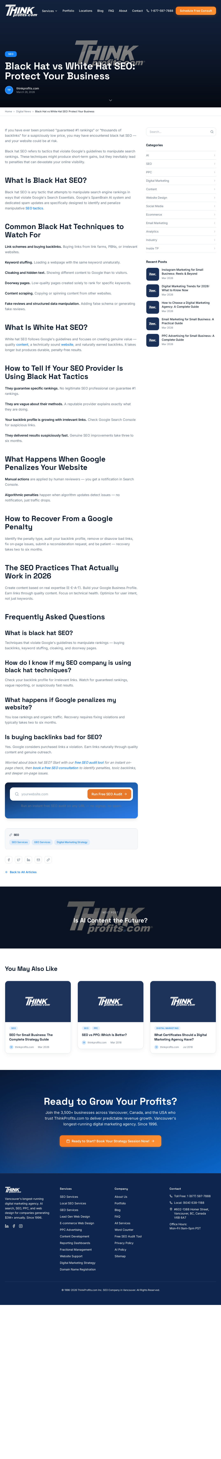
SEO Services (20, 848)
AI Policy (120, 1249)
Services (50, 11)
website (67, 344)
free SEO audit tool (89, 762)
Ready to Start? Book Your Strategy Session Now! (110, 1147)
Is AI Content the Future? (110, 920)
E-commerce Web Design (77, 1223)
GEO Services (42, 848)
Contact (137, 10)
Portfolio (68, 10)
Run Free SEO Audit (109, 794)
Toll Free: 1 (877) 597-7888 (190, 1196)
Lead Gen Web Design (75, 1216)
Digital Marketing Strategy (72, 848)
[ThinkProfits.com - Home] (22, 10)
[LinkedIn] (7, 1226)
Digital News (23, 111)
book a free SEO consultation (55, 768)
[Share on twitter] (18, 859)
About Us (121, 1196)
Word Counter (124, 1229)
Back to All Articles (21, 872)
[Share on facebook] (8, 859)
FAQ (111, 10)
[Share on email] (38, 859)
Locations (85, 10)
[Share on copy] (48, 859)
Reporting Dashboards (75, 1243)
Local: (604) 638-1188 (187, 1202)
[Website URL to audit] (51, 794)
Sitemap (120, 1256)
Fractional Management (76, 1249)
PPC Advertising (71, 1229)
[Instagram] (21, 1226)
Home (8, 111)
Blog (100, 10)
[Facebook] (14, 1226)
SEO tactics (34, 208)
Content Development (74, 1236)
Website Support (71, 1256)
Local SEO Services (73, 1203)
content (22, 344)
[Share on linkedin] (28, 859)
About (123, 10)
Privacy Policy (124, 1243)
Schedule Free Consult (196, 10)
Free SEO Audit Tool (128, 1236)
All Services (122, 1223)
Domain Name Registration (78, 1269)
